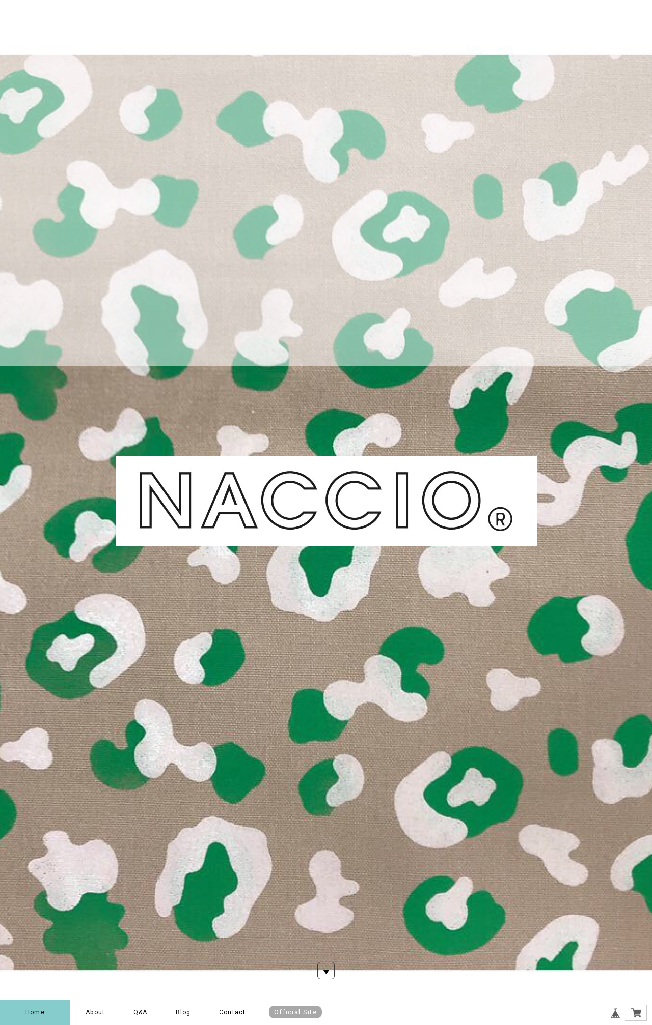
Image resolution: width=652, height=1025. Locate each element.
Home (35, 1012)
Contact (232, 1012)
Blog (183, 1012)
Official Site (295, 1012)
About (95, 1012)
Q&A (140, 1012)
